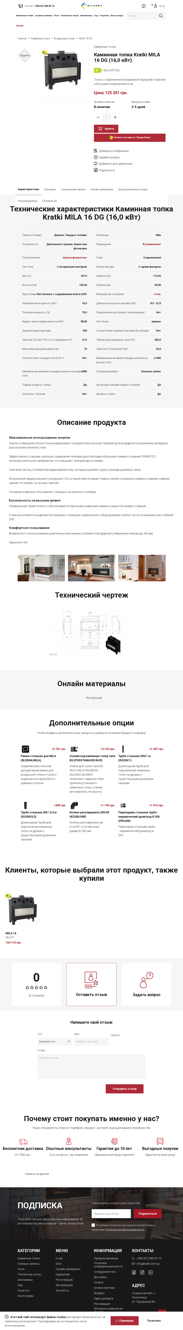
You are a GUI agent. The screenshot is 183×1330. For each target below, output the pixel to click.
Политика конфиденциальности (124, 1223)
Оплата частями (104, 1280)
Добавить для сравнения (115, 157)
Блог (59, 1257)
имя (76, 1028)
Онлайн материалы (101, 182)
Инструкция (94, 691)
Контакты (62, 1283)
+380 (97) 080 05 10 (149, 1251)
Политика (154, 1320)
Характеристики (28, 182)
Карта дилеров (103, 1291)
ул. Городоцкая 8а (143, 1294)
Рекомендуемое (54, 194)
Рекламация (102, 1296)
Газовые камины (43, 15)
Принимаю (126, 1320)
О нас (59, 1251)
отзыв (41, 1044)
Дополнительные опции (132, 182)
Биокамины (86, 15)
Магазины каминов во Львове (108, 1302)
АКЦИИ (19, 26)
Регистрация (64, 1272)
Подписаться (148, 1207)
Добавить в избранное (114, 151)
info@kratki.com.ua (148, 1257)
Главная (22, 38)
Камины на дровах (37, 1167)
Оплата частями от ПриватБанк (129, 138)
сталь (157, 287)
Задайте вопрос (145, 151)
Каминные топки (24, 15)
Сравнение (63, 1267)
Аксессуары (116, 15)
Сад (96, 15)
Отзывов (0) (76, 194)
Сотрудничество (105, 1265)
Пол (40, 1028)
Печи (56, 15)
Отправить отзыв (125, 1082)
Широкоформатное (75, 251)
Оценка (115, 1029)
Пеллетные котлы (70, 15)
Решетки (104, 15)
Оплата (98, 1275)
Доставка (100, 1270)
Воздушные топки (64, 38)
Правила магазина (106, 1251)
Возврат (99, 1285)
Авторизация (64, 1277)
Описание (50, 182)
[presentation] (61, 1084)
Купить (109, 128)
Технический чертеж (73, 182)
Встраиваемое (152, 237)
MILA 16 (11, 926)
